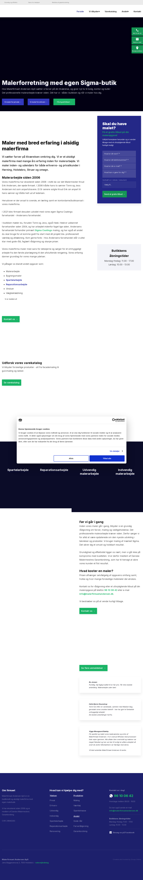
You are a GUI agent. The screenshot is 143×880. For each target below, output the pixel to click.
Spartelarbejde (14, 280)
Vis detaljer (115, 451)
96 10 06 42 (110, 590)
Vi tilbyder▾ (94, 11)
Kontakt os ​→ (11, 319)
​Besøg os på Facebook (123, 832)
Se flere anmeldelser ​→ (93, 668)
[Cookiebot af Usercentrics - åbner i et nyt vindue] (114, 420)
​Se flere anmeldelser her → (94, 759)
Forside (80, 11)
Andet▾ (125, 11)
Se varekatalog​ (11, 382)
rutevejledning (42, 862)
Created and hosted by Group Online (127, 859)
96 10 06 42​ (123, 796)
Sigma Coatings (43, 230)
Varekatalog (111, 11)
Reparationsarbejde (16, 284)
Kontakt (137, 11)
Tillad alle (107, 458)
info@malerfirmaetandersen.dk (96, 594)
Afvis (71, 458)
